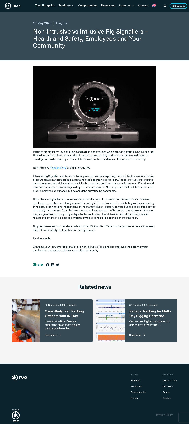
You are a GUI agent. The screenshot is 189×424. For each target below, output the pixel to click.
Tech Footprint (45, 5)
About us (125, 5)
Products (64, 5)
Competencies (87, 5)
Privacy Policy (164, 415)
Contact (143, 5)
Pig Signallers (58, 168)
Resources (108, 5)
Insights (61, 23)
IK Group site (178, 6)
